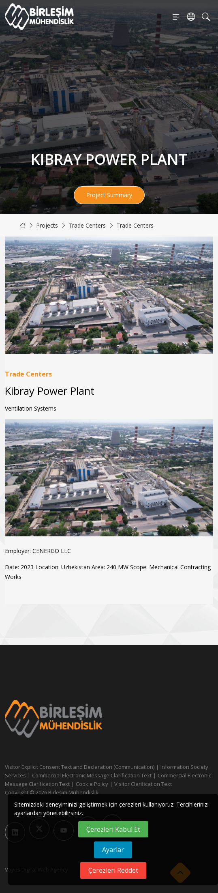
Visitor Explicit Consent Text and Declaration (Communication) (79, 766)
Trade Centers (87, 225)
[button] (203, 477)
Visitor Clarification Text (143, 784)
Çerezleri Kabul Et (113, 829)
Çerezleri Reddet (113, 870)
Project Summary (109, 195)
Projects (47, 225)
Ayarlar (113, 849)
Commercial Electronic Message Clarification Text (92, 775)
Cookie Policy (92, 784)
